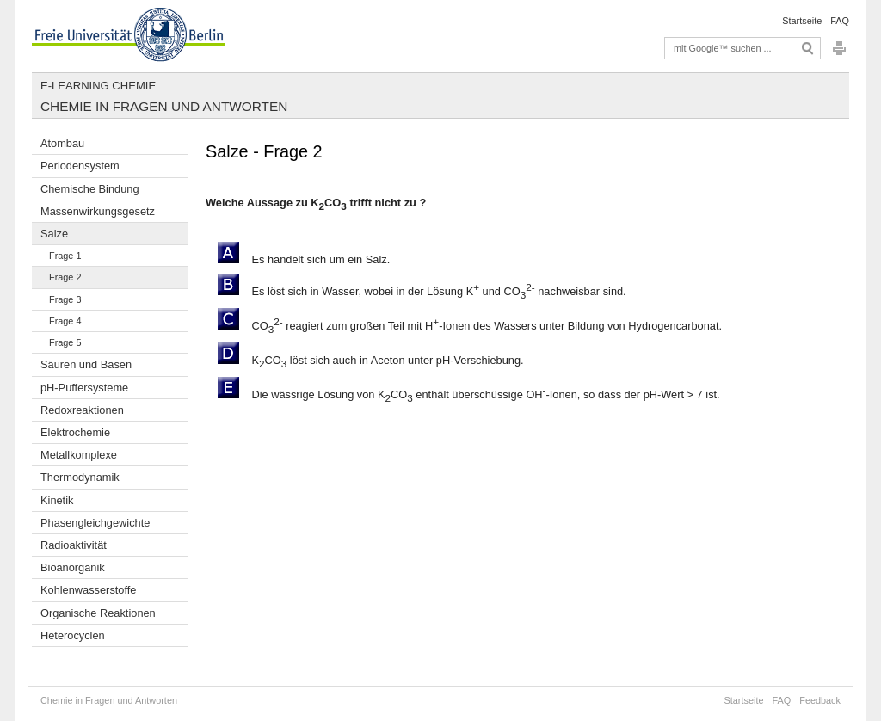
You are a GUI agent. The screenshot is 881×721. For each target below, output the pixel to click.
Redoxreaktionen (82, 410)
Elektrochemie (75, 432)
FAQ (839, 20)
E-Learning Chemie (98, 85)
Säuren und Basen (86, 364)
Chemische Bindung (89, 188)
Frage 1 (65, 255)
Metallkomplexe (78, 454)
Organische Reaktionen (98, 613)
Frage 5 (65, 342)
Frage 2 (65, 277)
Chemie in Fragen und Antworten (163, 106)
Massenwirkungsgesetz (97, 211)
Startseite (802, 20)
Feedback (820, 700)
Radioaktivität (73, 545)
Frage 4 (65, 321)
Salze (54, 233)
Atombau (62, 143)
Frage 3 (65, 299)
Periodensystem (80, 165)
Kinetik (56, 500)
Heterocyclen (72, 635)
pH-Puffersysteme (84, 387)
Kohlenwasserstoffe (88, 589)
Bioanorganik (72, 567)
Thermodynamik (80, 477)
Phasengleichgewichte (95, 522)
